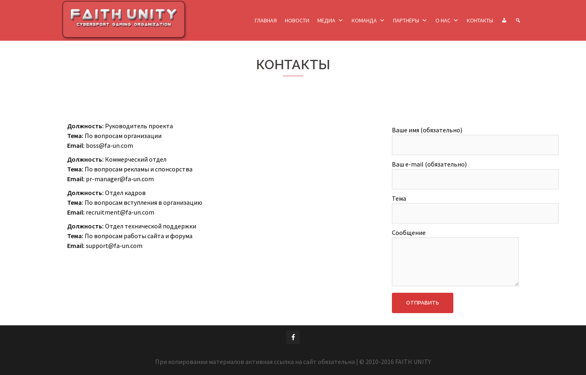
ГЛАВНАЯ (266, 20)
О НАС (442, 20)
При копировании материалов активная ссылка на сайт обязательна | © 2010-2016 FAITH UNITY (293, 361)
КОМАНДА (364, 20)
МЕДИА (326, 20)
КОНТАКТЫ (480, 20)
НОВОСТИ (297, 20)
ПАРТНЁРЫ (406, 20)
